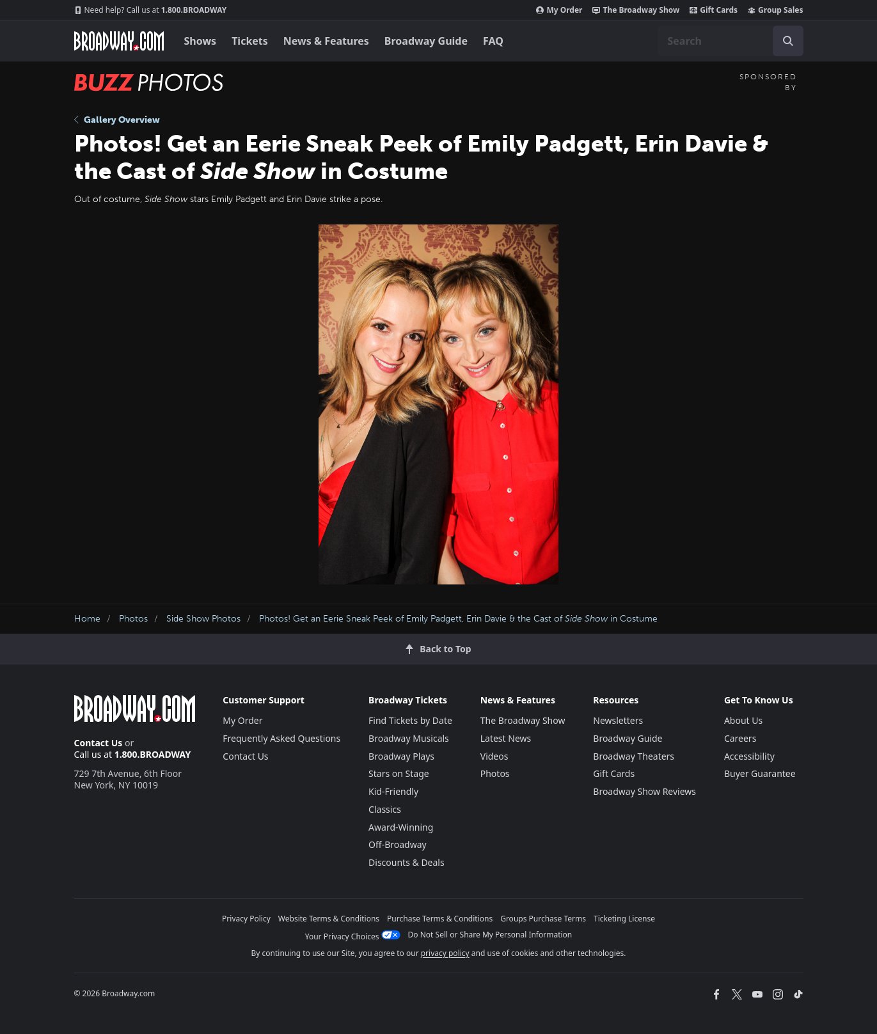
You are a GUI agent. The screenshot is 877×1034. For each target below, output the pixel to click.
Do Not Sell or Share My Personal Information (490, 934)
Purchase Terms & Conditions (440, 918)
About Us (743, 720)
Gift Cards (714, 10)
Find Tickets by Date (410, 720)
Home (87, 618)
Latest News (506, 738)
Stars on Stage (398, 773)
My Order (559, 10)
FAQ (493, 41)
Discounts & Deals (406, 862)
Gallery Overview (117, 119)
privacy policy (445, 953)
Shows (200, 41)
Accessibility (749, 756)
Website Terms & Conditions (328, 918)
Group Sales (775, 10)
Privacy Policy (246, 918)
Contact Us (98, 743)
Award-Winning (400, 827)
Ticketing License (624, 918)
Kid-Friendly (393, 791)
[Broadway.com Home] (119, 41)
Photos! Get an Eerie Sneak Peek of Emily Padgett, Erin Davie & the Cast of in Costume (458, 618)
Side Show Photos (203, 618)
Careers (740, 738)
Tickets (250, 41)
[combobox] (730, 41)
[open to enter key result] (788, 41)
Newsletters (618, 720)
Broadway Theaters (633, 756)
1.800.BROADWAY (150, 10)
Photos (133, 618)
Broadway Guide (426, 41)
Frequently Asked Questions (281, 738)
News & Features (326, 41)
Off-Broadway (397, 844)
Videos (494, 756)
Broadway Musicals (408, 738)
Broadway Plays (401, 756)
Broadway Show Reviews (644, 791)
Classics (384, 809)
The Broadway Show (635, 10)
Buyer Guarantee (760, 773)
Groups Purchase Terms (543, 918)
